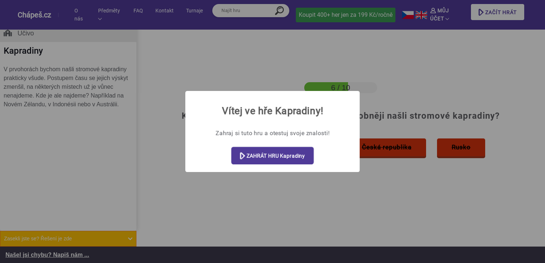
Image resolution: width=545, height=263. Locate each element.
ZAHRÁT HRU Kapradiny (272, 156)
